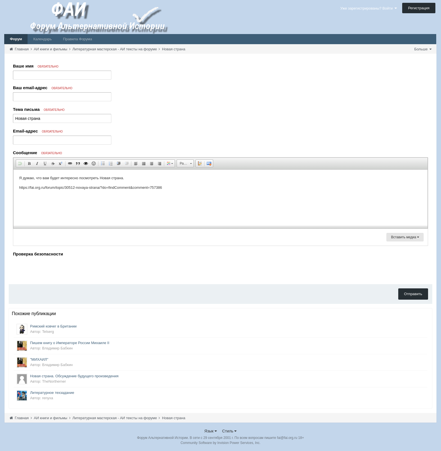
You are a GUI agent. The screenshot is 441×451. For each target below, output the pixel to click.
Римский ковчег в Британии (53, 326)
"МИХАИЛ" (39, 359)
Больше (422, 49)
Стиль (229, 431)
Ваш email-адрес (42, 87)
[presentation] (55, 269)
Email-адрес (38, 131)
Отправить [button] (413, 294)
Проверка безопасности (38, 254)
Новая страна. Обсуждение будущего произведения (74, 376)
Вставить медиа (405, 237)
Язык (210, 431)
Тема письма (39, 109)
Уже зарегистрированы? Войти (368, 8)
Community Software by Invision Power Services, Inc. (220, 443)
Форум (16, 39)
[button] (20, 163)
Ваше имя (35, 66)
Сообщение (37, 152)
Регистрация (418, 8)
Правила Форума (77, 39)
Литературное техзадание (52, 393)
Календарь (42, 39)
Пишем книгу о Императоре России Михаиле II (69, 343)
